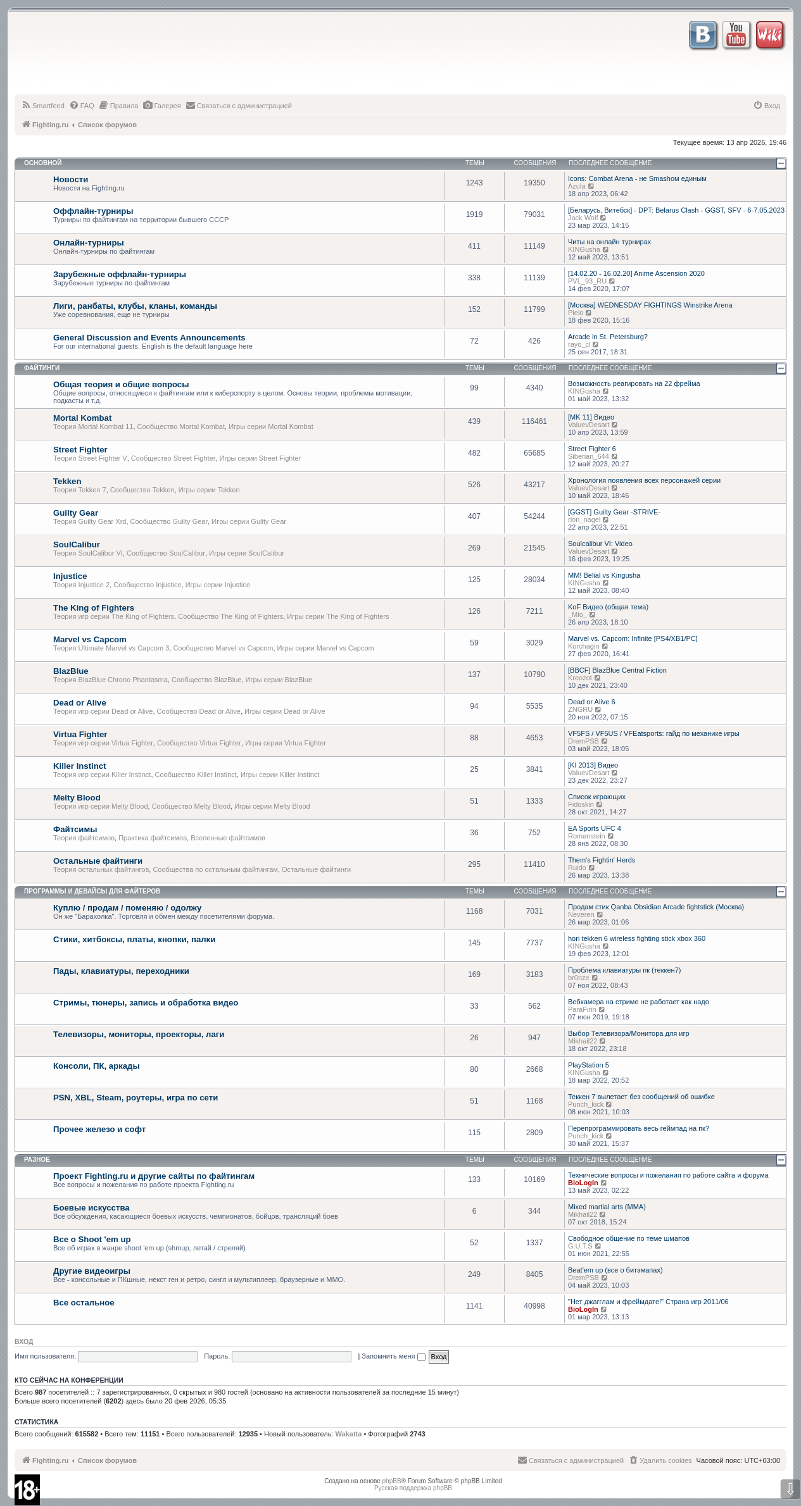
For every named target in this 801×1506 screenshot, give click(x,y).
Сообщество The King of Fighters (230, 616)
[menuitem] (43, 105)
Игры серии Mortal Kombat (271, 426)
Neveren (581, 914)
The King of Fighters (93, 608)
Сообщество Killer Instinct (196, 774)
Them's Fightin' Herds (601, 860)
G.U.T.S (580, 1246)
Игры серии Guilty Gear (248, 521)
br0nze (579, 977)
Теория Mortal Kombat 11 (93, 426)
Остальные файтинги (97, 861)
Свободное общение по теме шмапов (629, 1238)
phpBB (391, 1481)
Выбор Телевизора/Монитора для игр (629, 1033)
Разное (37, 1159)
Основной (42, 162)
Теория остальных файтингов (101, 869)
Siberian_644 (588, 456)
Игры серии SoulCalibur (246, 553)
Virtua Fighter (80, 734)
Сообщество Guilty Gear (169, 521)
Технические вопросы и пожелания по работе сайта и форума (668, 1175)
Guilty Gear (75, 513)
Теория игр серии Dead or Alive (103, 711)
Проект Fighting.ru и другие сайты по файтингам (154, 1176)
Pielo (575, 312)
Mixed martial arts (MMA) (607, 1206)
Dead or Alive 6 (591, 702)
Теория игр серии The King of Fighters (113, 616)
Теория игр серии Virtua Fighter (103, 743)
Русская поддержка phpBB (413, 1487)
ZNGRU (580, 709)
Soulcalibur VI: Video (600, 543)
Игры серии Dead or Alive (284, 711)
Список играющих (597, 796)
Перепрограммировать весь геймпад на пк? (638, 1128)
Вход (24, 1341)
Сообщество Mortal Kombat (181, 426)
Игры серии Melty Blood (272, 806)
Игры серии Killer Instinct (280, 774)
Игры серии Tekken (209, 490)
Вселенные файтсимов (228, 838)
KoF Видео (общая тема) (608, 607)
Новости (70, 179)
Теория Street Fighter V (90, 458)
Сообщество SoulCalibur (166, 553)
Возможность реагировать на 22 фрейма (634, 383)
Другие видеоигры (91, 1271)
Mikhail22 (582, 1041)
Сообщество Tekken (142, 490)
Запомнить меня (393, 1356)
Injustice (70, 576)
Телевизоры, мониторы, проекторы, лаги (138, 1034)
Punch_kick (585, 1104)
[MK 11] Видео (591, 417)
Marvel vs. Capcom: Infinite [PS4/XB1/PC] (633, 638)
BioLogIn (583, 1182)
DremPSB (583, 741)
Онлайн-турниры (88, 242)
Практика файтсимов (152, 838)
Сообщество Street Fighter (173, 458)
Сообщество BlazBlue (206, 679)
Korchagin (584, 646)
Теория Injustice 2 (81, 584)
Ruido (577, 867)
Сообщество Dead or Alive (199, 711)
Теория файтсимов (84, 838)
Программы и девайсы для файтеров (92, 891)
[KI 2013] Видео (593, 765)
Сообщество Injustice (147, 584)
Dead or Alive (79, 702)
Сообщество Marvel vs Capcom (223, 648)
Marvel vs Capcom (90, 639)
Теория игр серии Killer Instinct (102, 774)
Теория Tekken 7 (79, 490)
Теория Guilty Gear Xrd (89, 521)
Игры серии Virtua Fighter (285, 743)
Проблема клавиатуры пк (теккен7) (624, 970)
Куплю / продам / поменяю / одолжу (127, 907)
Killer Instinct (79, 766)
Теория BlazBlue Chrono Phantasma (110, 679)
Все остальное (84, 1302)
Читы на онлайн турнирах (609, 242)
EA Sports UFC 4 (594, 828)
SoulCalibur (76, 544)
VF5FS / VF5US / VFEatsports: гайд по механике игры (654, 733)
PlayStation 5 (588, 1065)
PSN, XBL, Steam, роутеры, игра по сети (135, 1097)
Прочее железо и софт (99, 1129)
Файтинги (42, 367)
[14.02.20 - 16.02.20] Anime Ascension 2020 (636, 273)
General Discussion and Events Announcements (149, 337)
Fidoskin (581, 804)
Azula (577, 186)
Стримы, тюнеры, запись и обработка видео (145, 1002)
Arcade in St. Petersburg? (608, 336)
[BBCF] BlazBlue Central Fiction (617, 670)
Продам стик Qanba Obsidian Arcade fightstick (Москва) (656, 907)
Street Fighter (80, 449)
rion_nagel (584, 519)
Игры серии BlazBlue (279, 679)
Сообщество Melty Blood (191, 806)
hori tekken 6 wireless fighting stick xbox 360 (636, 938)
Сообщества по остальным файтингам (215, 869)
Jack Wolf (583, 217)
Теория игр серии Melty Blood (100, 806)
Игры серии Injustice (218, 584)
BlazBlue (71, 671)
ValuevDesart (588, 424)
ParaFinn (582, 1009)
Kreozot (580, 677)
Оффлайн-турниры (93, 211)
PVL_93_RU (587, 281)
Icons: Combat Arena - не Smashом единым (637, 178)
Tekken (67, 481)
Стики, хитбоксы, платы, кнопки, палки (134, 939)
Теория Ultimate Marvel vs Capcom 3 (111, 648)
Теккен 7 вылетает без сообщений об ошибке (641, 1096)
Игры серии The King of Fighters (338, 616)
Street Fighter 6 (592, 448)
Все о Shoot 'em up (92, 1239)
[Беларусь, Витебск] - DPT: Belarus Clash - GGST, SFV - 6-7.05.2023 (676, 210)
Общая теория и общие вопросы (121, 384)
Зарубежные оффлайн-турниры (119, 274)
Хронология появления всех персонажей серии (644, 480)
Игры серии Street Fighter (260, 458)
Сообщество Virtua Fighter (199, 743)
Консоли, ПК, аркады (96, 1066)
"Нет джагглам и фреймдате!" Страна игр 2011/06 (648, 1301)
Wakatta (349, 1434)
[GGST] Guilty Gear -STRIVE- (614, 512)
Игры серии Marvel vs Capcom (325, 648)
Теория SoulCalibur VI (88, 553)
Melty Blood (77, 797)
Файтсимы (75, 829)
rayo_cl (579, 344)
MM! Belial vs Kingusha (604, 575)
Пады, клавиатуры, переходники (121, 971)
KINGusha (584, 249)
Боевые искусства (91, 1207)
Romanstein (586, 836)
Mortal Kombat (82, 418)
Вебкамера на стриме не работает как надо (638, 1001)
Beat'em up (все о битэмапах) (615, 1270)
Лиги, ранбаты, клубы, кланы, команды (135, 306)
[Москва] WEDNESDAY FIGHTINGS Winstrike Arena (650, 305)
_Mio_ (577, 614)
